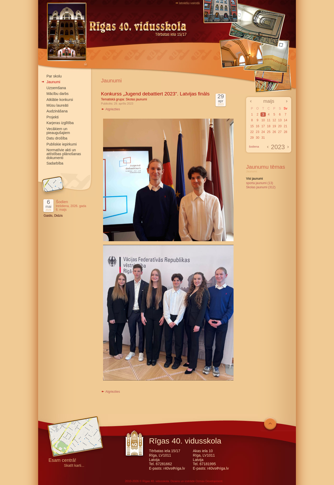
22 (252, 132)
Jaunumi (53, 82)
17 (263, 126)
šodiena (254, 146)
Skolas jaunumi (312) (261, 187)
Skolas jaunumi (136, 99)
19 (274, 126)
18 (268, 126)
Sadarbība (54, 163)
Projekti (52, 117)
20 (280, 126)
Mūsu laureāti (57, 105)
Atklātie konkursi (59, 100)
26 (274, 132)
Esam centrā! (62, 460)
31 (263, 138)
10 (263, 120)
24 (263, 132)
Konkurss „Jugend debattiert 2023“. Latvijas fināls (155, 93)
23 (257, 132)
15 (252, 126)
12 (274, 120)
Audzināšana (57, 111)
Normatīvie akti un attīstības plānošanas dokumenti (63, 154)
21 (285, 126)
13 (280, 120)
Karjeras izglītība (60, 123)
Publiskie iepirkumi (61, 144)
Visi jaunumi (254, 178)
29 (252, 138)
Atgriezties (110, 109)
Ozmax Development (208, 481)
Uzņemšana (56, 88)
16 (257, 126)
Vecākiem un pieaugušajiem (58, 131)
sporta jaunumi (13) (259, 183)
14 (285, 120)
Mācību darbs (57, 94)
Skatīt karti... (74, 466)
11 (268, 120)
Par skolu (54, 76)
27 (280, 132)
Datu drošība (56, 138)
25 (268, 132)
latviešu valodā (189, 3)
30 (257, 138)
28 (285, 132)
